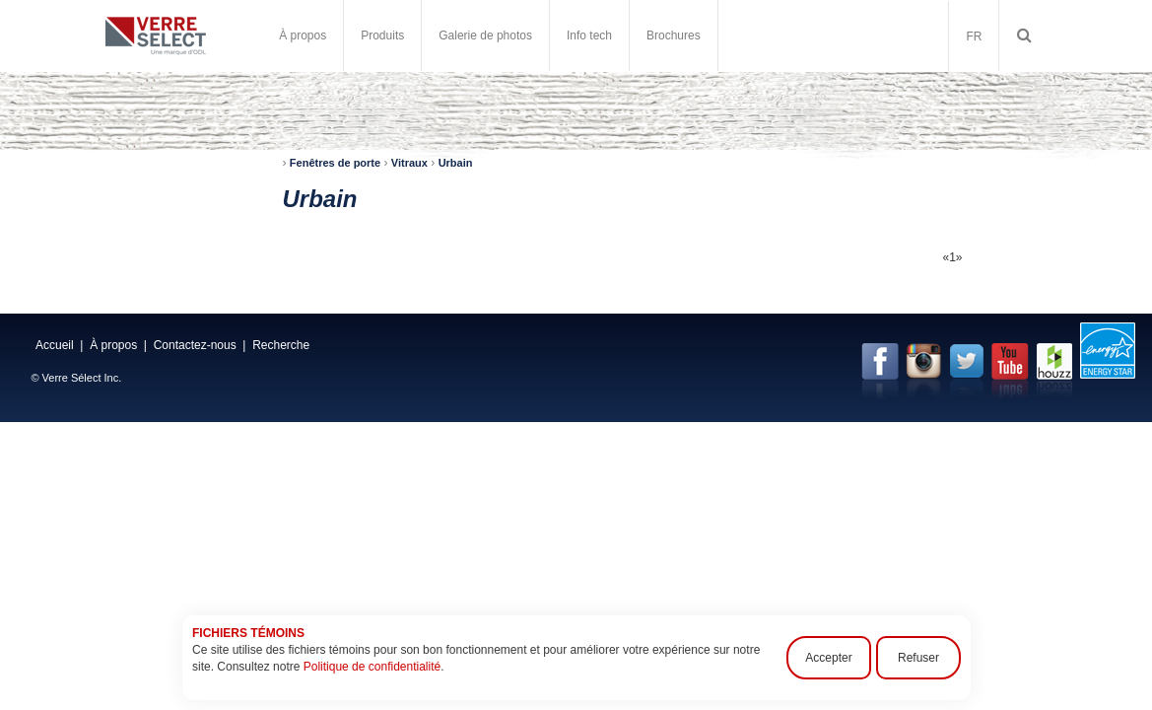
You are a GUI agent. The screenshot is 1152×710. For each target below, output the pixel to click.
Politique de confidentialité (371, 667)
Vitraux (409, 163)
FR (974, 36)
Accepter (828, 658)
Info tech (589, 35)
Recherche (280, 345)
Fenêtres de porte (335, 163)
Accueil (54, 345)
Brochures (673, 35)
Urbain (456, 163)
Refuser (917, 658)
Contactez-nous (195, 345)
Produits (382, 35)
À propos (302, 35)
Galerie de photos (485, 35)
